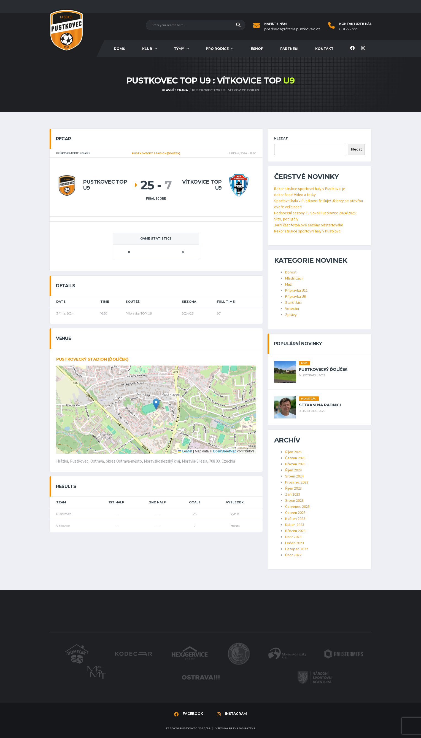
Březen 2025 (295, 464)
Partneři (289, 49)
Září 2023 (292, 494)
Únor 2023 (293, 537)
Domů (119, 49)
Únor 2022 (293, 555)
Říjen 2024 (293, 470)
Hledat (281, 138)
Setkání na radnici (320, 404)
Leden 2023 (294, 543)
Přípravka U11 (296, 290)
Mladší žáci (294, 278)
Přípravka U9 (295, 296)
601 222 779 (348, 29)
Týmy (179, 49)
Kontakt (324, 49)
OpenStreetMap (224, 451)
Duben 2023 (294, 525)
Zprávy (291, 315)
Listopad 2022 (296, 549)
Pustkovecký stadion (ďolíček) (92, 359)
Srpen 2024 (294, 476)
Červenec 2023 (297, 506)
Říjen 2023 (293, 488)
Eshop (257, 49)
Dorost (290, 272)
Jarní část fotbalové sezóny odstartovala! (308, 225)
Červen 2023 (295, 513)
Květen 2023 (295, 519)
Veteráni (292, 309)
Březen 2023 (295, 531)
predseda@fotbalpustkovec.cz (292, 29)
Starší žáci (293, 302)
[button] (156, 404)
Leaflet (185, 451)
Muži (288, 284)
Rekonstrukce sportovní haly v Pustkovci (307, 231)
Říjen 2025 (293, 452)
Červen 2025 (295, 458)
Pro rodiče (217, 49)
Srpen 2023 (294, 500)
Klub (147, 49)
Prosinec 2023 (296, 482)
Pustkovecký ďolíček (323, 369)
